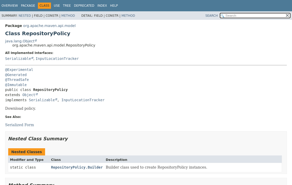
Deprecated (84, 5)
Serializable (18, 59)
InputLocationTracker (57, 59)
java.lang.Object (19, 41)
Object (28, 95)
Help (114, 5)
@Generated (16, 75)
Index (102, 5)
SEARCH (211, 15)
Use (57, 5)
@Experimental (19, 70)
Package (28, 5)
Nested (24, 15)
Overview (10, 5)
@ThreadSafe (17, 80)
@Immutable (16, 85)
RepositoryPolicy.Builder (77, 167)
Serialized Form (19, 125)
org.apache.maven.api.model (49, 26)
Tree (67, 5)
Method (68, 15)
